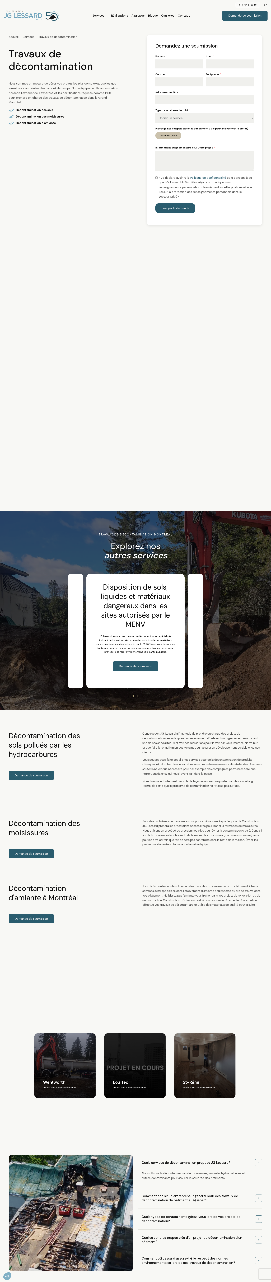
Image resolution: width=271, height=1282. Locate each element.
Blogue (153, 15)
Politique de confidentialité (208, 178)
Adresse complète (166, 92)
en (266, 5)
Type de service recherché (171, 110)
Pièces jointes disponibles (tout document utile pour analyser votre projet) (201, 128)
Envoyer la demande (175, 208)
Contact (184, 15)
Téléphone (212, 74)
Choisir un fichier (168, 135)
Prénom (160, 56)
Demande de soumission (135, 666)
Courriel (160, 74)
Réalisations (119, 15)
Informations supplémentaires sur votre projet (184, 147)
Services (100, 15)
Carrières (167, 15)
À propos (138, 15)
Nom (209, 56)
